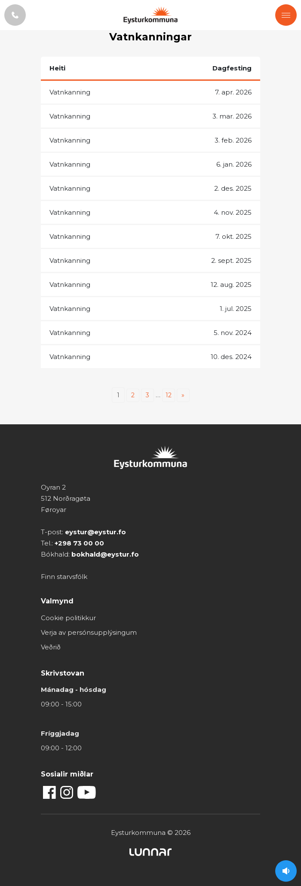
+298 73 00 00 (79, 543)
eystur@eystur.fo (95, 532)
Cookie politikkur (68, 618)
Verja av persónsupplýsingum (89, 632)
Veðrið (51, 647)
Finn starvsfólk (64, 576)
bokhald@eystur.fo (105, 554)
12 (169, 395)
